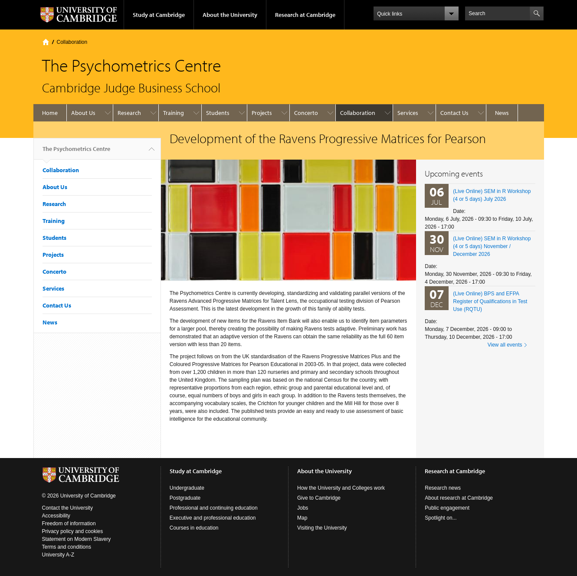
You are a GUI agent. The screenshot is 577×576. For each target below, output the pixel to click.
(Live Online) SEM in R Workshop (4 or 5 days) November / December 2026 (492, 246)
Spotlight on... (440, 518)
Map (302, 518)
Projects (262, 113)
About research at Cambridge (459, 498)
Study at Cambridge (159, 15)
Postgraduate (185, 498)
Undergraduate (187, 488)
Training (173, 113)
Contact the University (67, 508)
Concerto (306, 113)
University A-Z (58, 555)
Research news (443, 488)
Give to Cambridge (319, 498)
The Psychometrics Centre (76, 152)
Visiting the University (322, 528)
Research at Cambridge (305, 15)
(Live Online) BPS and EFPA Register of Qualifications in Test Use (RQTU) (490, 301)
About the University (230, 15)
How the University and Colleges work (341, 488)
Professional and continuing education (214, 508)
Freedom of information (69, 523)
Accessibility (56, 516)
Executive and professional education (213, 518)
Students (217, 113)
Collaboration (72, 42)
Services (407, 113)
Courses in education (194, 528)
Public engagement (447, 508)
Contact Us (454, 113)
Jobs (302, 508)
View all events (505, 345)
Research (129, 113)
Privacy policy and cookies (72, 531)
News (502, 113)
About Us (83, 113)
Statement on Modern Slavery (76, 539)
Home (45, 42)
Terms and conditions (66, 547)
